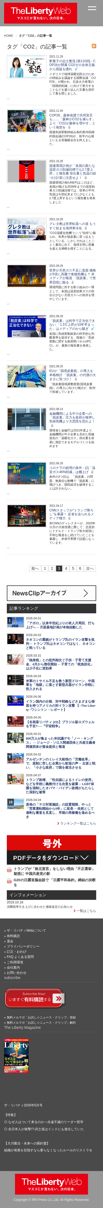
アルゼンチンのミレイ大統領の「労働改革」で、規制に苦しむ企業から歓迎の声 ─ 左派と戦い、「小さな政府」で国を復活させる (60, 763)
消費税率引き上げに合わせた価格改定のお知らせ (40, 906)
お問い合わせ (16, 973)
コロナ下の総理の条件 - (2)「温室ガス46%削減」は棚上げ (72, 470)
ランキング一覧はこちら (76, 823)
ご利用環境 (15, 962)
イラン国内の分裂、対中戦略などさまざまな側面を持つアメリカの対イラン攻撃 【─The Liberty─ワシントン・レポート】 (60, 705)
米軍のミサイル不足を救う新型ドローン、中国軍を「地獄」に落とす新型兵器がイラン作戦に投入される (60, 685)
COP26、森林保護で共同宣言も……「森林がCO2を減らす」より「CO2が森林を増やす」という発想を (72, 121)
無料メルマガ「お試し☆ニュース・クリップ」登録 (41, 1017)
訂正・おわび (16, 952)
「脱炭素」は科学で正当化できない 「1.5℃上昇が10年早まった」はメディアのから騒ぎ (72, 325)
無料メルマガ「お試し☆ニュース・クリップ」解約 (41, 1022)
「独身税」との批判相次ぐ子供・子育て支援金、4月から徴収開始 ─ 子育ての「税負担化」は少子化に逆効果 (60, 664)
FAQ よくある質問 (20, 957)
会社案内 (13, 967)
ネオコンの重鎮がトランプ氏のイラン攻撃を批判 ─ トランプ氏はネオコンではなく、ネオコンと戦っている (60, 643)
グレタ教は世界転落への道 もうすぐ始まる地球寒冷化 (72, 226)
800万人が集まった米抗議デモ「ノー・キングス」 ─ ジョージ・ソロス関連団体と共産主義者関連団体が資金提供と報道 (60, 742)
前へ (35, 568)
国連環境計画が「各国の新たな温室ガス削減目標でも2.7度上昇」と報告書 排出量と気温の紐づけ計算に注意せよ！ (72, 172)
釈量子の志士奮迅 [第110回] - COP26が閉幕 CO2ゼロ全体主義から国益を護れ (72, 65)
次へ (90, 568)
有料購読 (13, 936)
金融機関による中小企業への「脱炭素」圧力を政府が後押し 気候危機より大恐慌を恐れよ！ (72, 420)
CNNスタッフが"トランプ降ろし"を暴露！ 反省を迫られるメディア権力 (71, 514)
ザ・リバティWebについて (26, 930)
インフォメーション (28, 895)
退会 (10, 941)
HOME (8, 35)
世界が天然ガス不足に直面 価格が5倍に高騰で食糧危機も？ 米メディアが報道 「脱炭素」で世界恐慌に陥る (72, 276)
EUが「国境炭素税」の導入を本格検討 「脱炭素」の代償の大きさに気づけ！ (72, 375)
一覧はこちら (85, 911)
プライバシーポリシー (23, 946)
